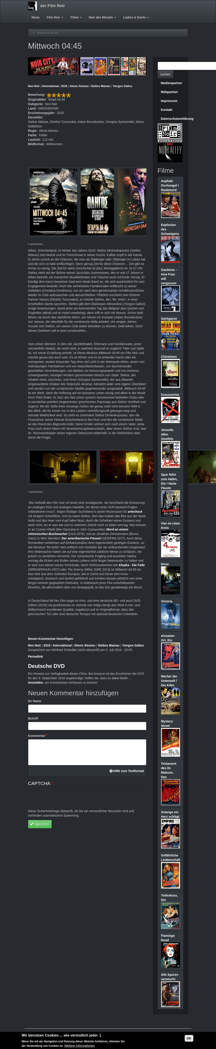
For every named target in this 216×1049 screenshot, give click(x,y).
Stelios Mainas (100, 86)
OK (189, 1038)
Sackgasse (169, 318)
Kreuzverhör (170, 394)
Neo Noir (34, 86)
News (36, 17)
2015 (64, 86)
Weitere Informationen (79, 1045)
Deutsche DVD (46, 666)
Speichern (39, 824)
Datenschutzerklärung (172, 118)
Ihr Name (34, 701)
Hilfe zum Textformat (127, 771)
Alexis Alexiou (79, 86)
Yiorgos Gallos (122, 86)
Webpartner (169, 92)
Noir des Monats (102, 17)
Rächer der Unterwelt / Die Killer (169, 681)
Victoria (166, 601)
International (50, 86)
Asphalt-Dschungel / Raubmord (170, 185)
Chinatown (169, 356)
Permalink (35, 656)
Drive (165, 564)
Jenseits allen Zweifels (167, 434)
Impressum (169, 101)
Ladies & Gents (136, 17)
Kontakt (166, 110)
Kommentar (36, 736)
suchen (165, 74)
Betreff (33, 718)
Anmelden (35, 682)
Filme (76, 17)
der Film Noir (52, 6)
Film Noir (55, 17)
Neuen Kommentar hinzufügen (50, 638)
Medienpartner (171, 83)
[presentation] (62, 800)
